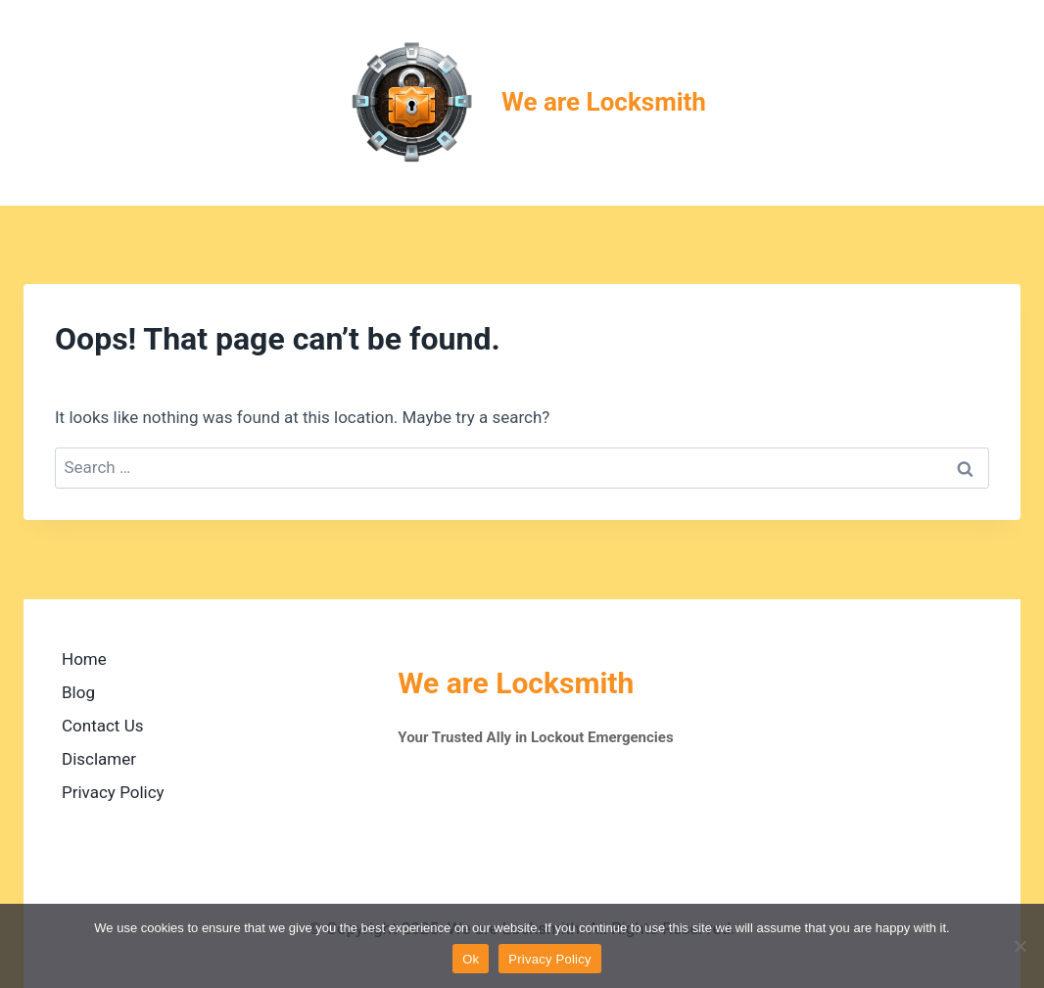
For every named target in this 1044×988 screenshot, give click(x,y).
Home (84, 659)
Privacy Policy (113, 792)
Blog (78, 692)
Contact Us (102, 725)
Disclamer (99, 759)
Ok (470, 959)
